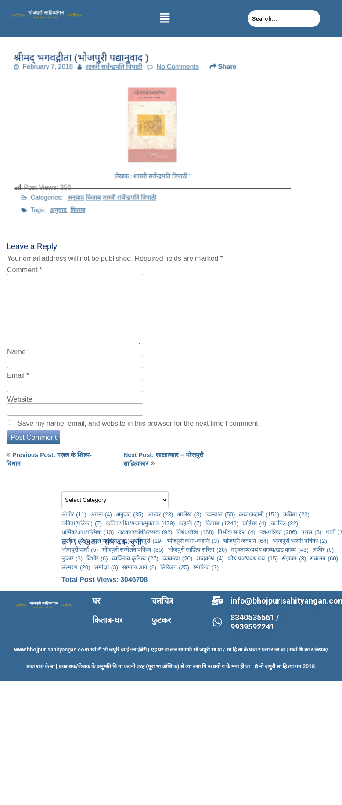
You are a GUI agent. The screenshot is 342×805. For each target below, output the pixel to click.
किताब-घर (107, 620)
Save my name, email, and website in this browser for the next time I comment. (139, 423)
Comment (24, 269)
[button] (165, 18)
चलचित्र (162, 600)
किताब (114, 179)
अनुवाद (104, 179)
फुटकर (161, 620)
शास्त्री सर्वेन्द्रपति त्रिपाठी (121, 75)
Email (18, 375)
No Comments (173, 75)
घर (96, 600)
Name (18, 351)
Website (19, 399)
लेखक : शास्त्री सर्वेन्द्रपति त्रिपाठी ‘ (152, 167)
